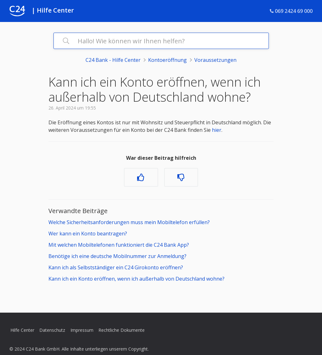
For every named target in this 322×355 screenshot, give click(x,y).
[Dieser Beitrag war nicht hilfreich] (181, 177)
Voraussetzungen (215, 59)
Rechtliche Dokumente (121, 330)
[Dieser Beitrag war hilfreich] (141, 177)
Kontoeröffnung (167, 59)
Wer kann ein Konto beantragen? (87, 233)
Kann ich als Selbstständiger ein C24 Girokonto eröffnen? (115, 267)
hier (216, 129)
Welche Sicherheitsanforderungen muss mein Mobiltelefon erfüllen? (129, 222)
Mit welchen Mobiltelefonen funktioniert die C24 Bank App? (118, 244)
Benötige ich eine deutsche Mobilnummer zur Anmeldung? (117, 256)
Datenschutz (52, 330)
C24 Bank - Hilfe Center (113, 59)
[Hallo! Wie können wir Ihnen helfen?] (161, 41)
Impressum (81, 330)
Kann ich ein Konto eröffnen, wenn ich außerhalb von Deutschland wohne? (136, 278)
